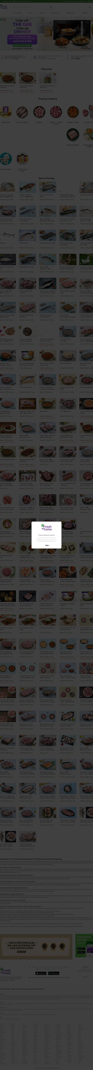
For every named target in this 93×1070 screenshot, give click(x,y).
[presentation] (46, 539)
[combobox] (46, 538)
